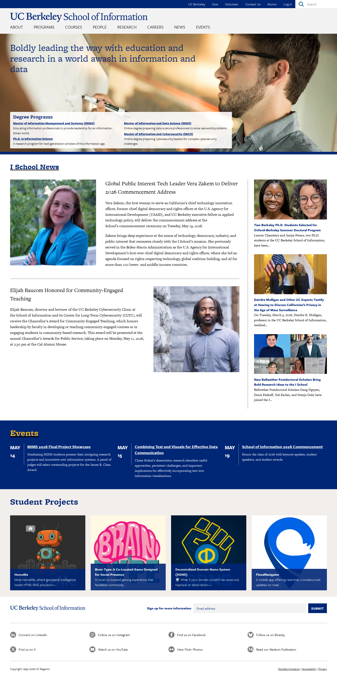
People (100, 27)
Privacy (323, 669)
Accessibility (309, 669)
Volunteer (232, 4)
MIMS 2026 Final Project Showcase (59, 446)
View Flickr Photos (189, 649)
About (16, 27)
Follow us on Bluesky (270, 634)
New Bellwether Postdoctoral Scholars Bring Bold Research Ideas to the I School (287, 382)
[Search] (316, 4)
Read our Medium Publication (276, 649)
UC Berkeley (196, 4)
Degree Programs (33, 116)
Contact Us (252, 4)
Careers (155, 27)
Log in (287, 4)
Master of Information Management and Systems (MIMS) (54, 123)
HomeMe (21, 574)
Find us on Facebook (191, 634)
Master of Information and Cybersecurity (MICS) (158, 134)
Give (215, 4)
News (179, 27)
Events (203, 27)
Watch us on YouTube (113, 649)
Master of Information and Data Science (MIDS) (157, 123)
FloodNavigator (267, 574)
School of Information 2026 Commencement (282, 446)
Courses (73, 27)
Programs (44, 27)
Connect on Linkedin (33, 634)
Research (126, 27)
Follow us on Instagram (114, 634)
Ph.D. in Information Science (33, 138)
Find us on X (27, 649)
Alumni (272, 4)
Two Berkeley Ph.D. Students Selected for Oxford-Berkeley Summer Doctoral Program (287, 227)
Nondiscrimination (289, 669)
